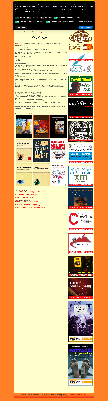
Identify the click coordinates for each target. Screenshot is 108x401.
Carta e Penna (19, 43)
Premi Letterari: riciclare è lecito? (24, 197)
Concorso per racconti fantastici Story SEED (27, 206)
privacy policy (75, 394)
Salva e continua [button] (85, 27)
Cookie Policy (57, 397)
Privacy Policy (51, 397)
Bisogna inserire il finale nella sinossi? (26, 194)
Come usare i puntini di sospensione (25, 193)
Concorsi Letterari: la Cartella (23, 196)
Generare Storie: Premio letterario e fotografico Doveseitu (31, 203)
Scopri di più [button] (21, 27)
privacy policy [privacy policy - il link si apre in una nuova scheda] (79, 4)
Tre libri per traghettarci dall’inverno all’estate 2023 (29, 191)
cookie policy (83, 394)
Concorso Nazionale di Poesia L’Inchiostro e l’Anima (30, 207)
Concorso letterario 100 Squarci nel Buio (26, 201)
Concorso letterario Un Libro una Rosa (26, 204)
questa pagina (40, 32)
